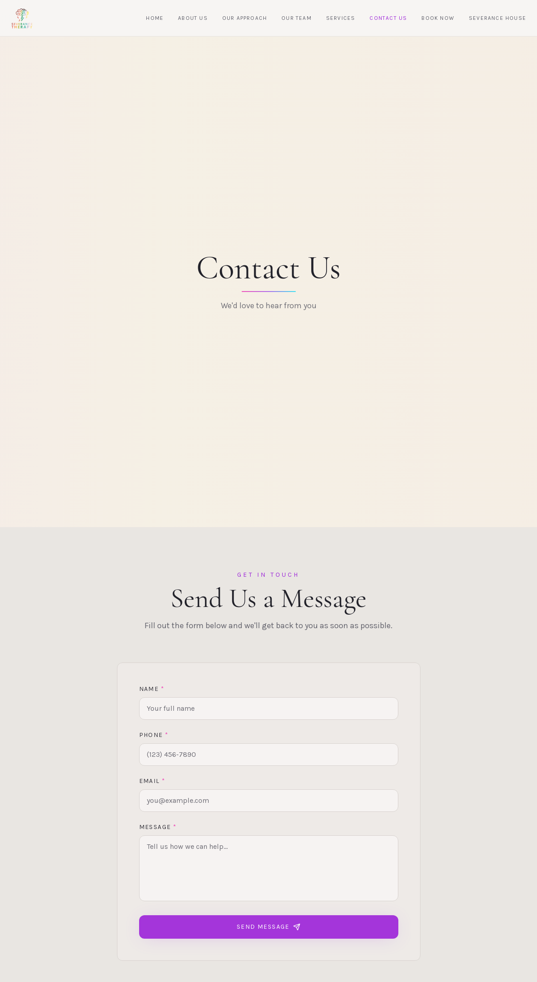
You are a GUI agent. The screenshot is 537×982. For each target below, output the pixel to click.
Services (340, 18)
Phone (154, 737)
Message (158, 829)
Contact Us (388, 18)
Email (152, 783)
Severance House (497, 18)
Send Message (268, 929)
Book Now (437, 18)
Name (151, 691)
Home (154, 18)
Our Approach (244, 18)
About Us (193, 18)
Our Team (296, 18)
